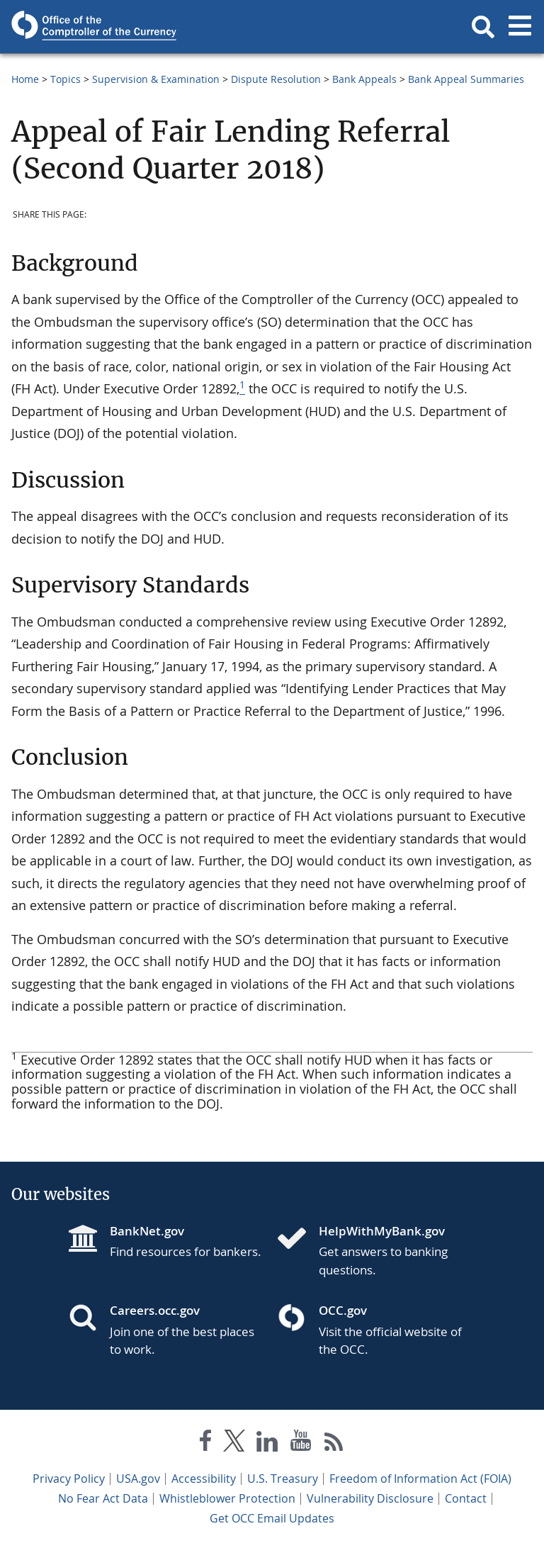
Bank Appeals (364, 79)
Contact (466, 1498)
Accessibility (203, 1478)
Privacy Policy (69, 1478)
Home (25, 79)
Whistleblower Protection (227, 1498)
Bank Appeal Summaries (466, 79)
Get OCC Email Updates (272, 1518)
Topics (65, 79)
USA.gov (138, 1478)
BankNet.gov (147, 1231)
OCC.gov (343, 1310)
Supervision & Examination (156, 79)
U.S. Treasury (282, 1478)
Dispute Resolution (276, 79)
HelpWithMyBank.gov (382, 1231)
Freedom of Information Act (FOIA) (420, 1478)
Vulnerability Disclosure (370, 1498)
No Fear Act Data (103, 1498)
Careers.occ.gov (155, 1310)
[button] (483, 27)
